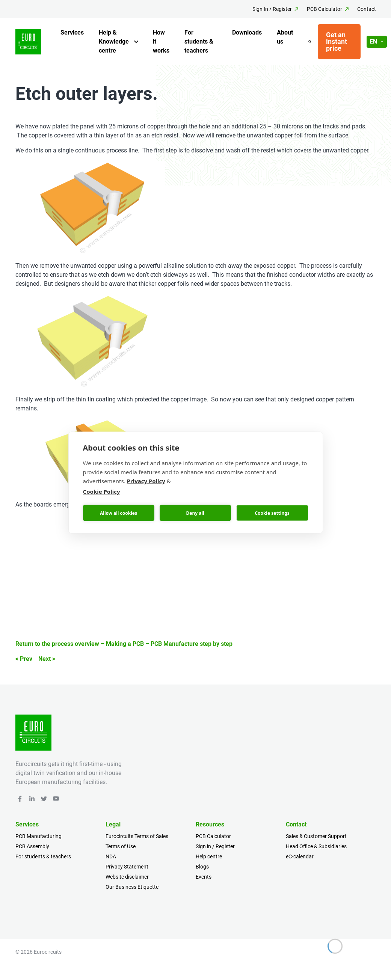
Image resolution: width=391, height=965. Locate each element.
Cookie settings (272, 513)
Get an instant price (336, 41)
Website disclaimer (127, 877)
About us (285, 37)
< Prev (23, 658)
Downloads (247, 32)
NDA (111, 856)
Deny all (195, 513)
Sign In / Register (272, 9)
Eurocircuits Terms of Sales (137, 836)
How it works (161, 41)
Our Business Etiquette (132, 887)
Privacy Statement (127, 867)
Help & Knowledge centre (114, 41)
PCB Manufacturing (38, 836)
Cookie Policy (101, 491)
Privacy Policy (146, 481)
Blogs (202, 867)
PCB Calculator (324, 9)
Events (203, 877)
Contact (366, 9)
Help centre (209, 856)
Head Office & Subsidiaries (316, 846)
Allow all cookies (118, 513)
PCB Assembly (32, 846)
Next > (46, 658)
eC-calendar (300, 856)
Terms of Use (121, 846)
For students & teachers (198, 41)
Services (72, 32)
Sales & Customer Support (316, 836)
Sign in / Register (215, 846)
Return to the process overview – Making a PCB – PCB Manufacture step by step (123, 643)
